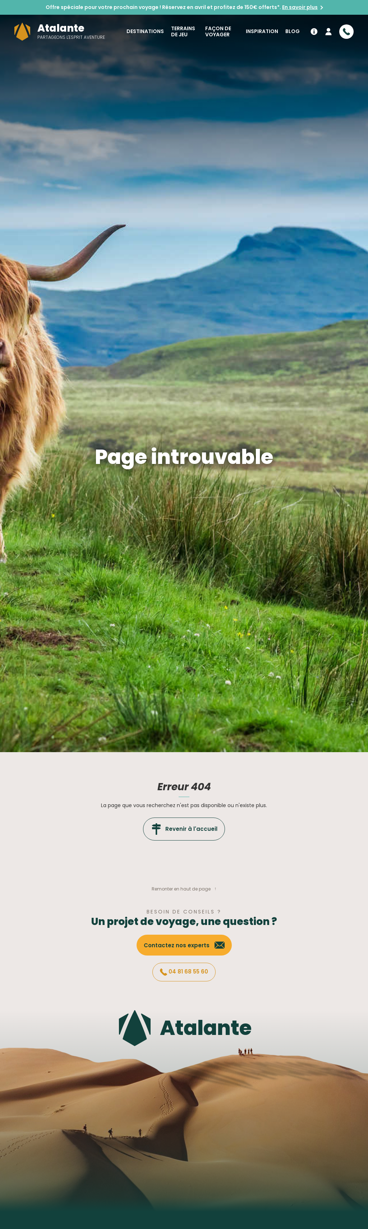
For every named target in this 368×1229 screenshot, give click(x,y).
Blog (292, 31)
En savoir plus (300, 7)
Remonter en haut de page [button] (181, 889)
